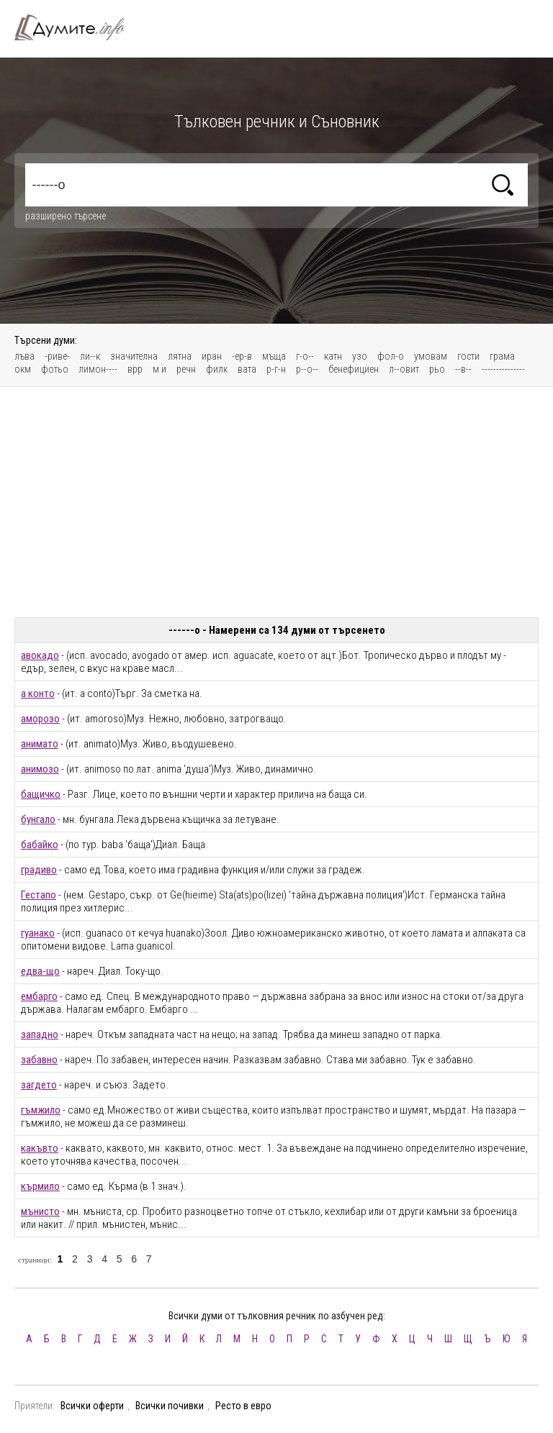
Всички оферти (92, 1405)
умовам (430, 356)
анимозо (40, 769)
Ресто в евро (243, 1405)
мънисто (40, 1211)
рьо (437, 369)
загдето (39, 1084)
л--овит (404, 369)
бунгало (38, 819)
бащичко (40, 794)
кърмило (40, 1186)
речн (186, 369)
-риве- (57, 356)
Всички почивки (169, 1405)
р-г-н (276, 369)
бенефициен (353, 369)
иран (212, 356)
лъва (24, 356)
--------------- (503, 369)
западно (39, 1034)
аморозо (40, 718)
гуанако (38, 933)
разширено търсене (65, 216)
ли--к (90, 356)
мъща (274, 356)
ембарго (39, 996)
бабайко (39, 844)
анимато (39, 743)
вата (247, 369)
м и (159, 369)
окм (22, 369)
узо (359, 356)
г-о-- (305, 356)
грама (502, 356)
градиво (39, 869)
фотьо (54, 369)
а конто (38, 693)
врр (135, 369)
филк (217, 369)
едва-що (40, 971)
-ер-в (242, 356)
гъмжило (40, 1110)
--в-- (463, 369)
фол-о (390, 356)
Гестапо (38, 894)
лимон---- (97, 369)
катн (333, 356)
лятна (180, 356)
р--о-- (307, 369)
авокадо (40, 655)
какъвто (39, 1148)
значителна (134, 356)
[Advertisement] (276, 502)
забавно (39, 1059)
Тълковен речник (77, 27)
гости (468, 356)
